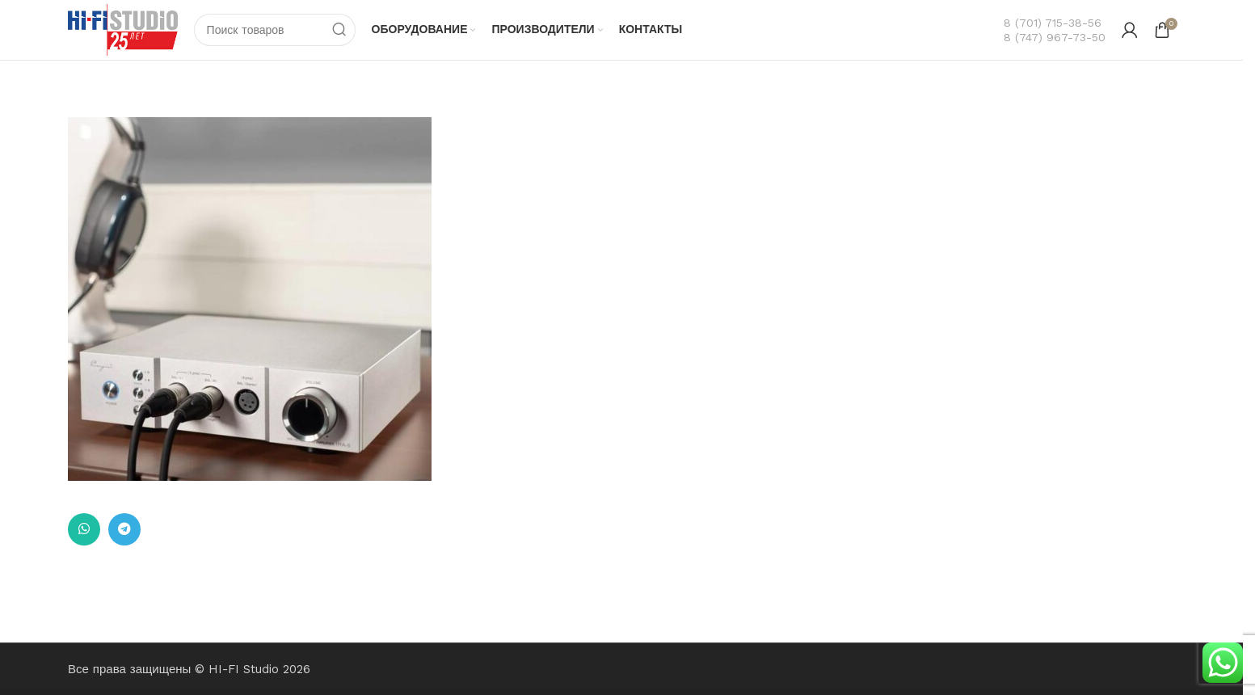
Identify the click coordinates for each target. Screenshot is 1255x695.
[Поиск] (275, 30)
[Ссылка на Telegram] (124, 529)
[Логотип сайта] (123, 29)
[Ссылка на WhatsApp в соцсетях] (84, 529)
